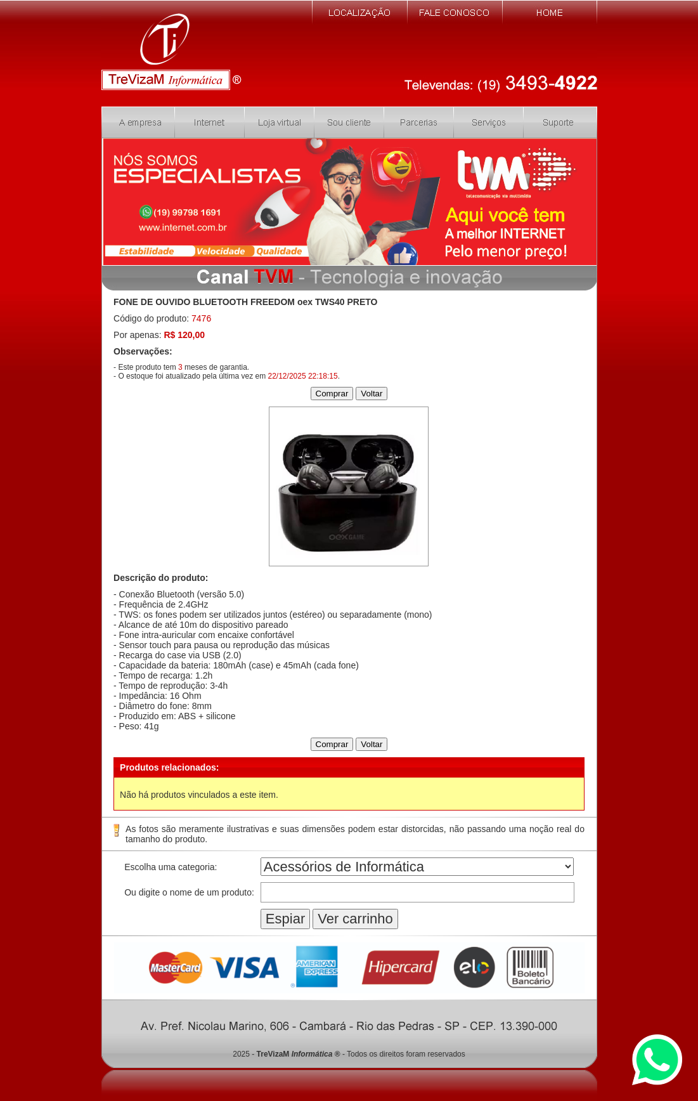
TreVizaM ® (298, 1054)
